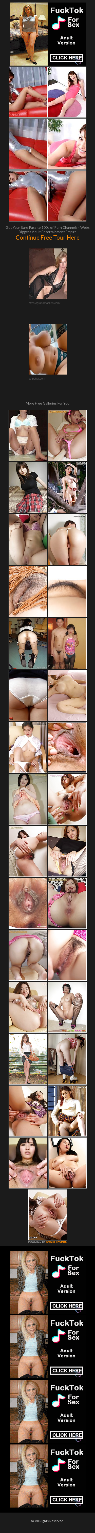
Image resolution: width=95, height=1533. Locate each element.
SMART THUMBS (56, 1241)
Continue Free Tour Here (48, 237)
